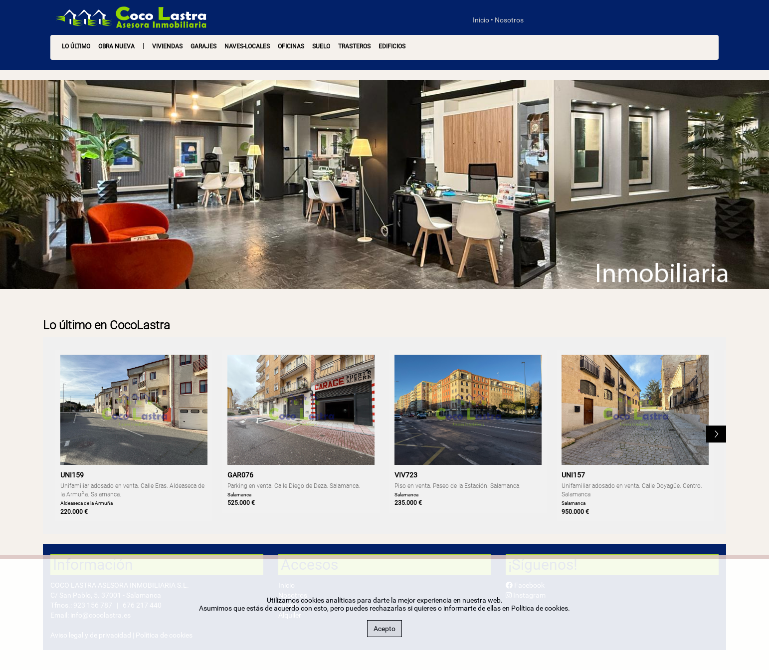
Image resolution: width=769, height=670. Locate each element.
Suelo (321, 46)
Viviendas (167, 46)
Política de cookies (539, 608)
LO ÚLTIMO (76, 46)
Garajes (203, 46)
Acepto (384, 629)
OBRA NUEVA (116, 46)
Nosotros (509, 20)
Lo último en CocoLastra (106, 325)
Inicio (481, 20)
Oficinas (291, 46)
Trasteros (354, 46)
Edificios (392, 46)
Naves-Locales (247, 46)
